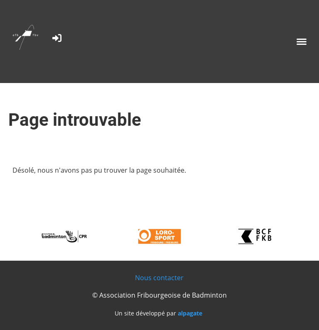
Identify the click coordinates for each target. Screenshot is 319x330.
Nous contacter (159, 277)
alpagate (190, 313)
